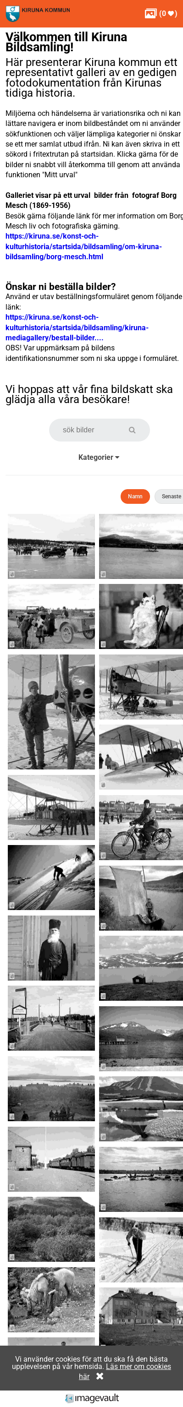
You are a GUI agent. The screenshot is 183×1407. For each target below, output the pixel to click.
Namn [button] (135, 496)
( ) (161, 13)
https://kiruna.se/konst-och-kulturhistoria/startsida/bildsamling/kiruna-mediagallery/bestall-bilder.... (77, 327)
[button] (137, 429)
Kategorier (98, 457)
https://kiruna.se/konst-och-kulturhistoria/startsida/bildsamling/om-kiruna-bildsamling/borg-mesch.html (84, 246)
